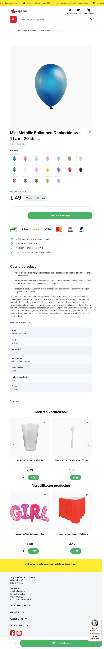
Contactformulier (17, 594)
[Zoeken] (91, 19)
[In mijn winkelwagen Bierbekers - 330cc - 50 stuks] (33, 477)
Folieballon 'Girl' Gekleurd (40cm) (30, 534)
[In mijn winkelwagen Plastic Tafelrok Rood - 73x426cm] (75, 551)
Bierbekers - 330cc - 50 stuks (29, 460)
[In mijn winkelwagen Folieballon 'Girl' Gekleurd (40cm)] (33, 551)
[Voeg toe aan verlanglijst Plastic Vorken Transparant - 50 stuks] (87, 421)
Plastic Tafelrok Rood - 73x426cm (72, 534)
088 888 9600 (16, 588)
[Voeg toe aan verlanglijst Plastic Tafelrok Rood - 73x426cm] (87, 495)
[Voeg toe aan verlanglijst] (90, 132)
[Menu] (99, 619)
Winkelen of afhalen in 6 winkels (30, 248)
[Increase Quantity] (23, 215)
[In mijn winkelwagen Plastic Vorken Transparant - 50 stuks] (75, 477)
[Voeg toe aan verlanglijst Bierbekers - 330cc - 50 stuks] (44, 421)
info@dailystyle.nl (17, 591)
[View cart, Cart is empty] (89, 11)
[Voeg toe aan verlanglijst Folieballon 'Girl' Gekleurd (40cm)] (44, 495)
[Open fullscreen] (51, 86)
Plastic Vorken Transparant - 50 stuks (72, 460)
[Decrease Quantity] (13, 215)
